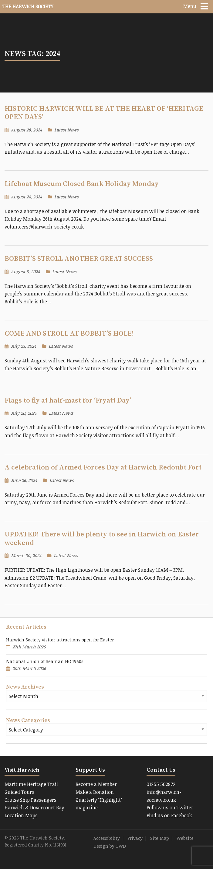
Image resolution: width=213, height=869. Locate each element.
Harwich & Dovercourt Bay (34, 807)
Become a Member (96, 784)
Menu (189, 6)
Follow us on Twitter (170, 807)
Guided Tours (19, 792)
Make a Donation (95, 792)
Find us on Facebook (169, 815)
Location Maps (21, 815)
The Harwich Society (27, 6)
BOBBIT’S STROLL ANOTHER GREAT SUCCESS (79, 258)
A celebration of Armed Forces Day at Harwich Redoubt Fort (103, 467)
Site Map (159, 838)
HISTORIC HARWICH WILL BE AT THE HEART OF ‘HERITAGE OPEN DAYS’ (104, 112)
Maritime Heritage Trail (31, 784)
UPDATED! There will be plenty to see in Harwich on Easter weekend (102, 538)
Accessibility (106, 838)
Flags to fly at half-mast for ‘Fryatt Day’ (68, 400)
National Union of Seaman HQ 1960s (44, 661)
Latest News (66, 130)
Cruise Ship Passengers (30, 800)
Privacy (135, 838)
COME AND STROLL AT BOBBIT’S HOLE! (69, 333)
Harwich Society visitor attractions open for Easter (60, 640)
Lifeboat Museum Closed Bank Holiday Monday (82, 184)
